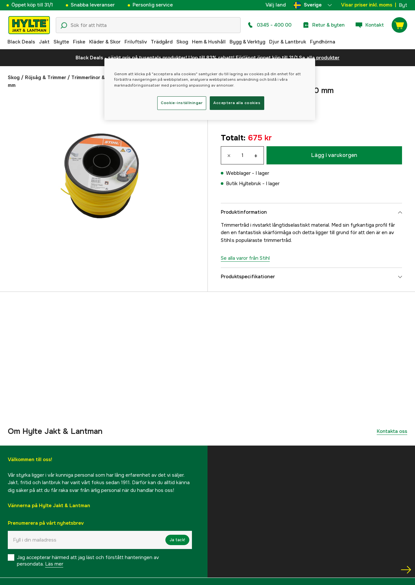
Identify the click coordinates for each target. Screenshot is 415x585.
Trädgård (161, 42)
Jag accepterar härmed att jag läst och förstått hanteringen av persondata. (88, 560)
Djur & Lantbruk (287, 42)
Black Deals (21, 42)
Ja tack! (177, 540)
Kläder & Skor (105, 42)
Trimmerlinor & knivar (95, 77)
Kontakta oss (392, 431)
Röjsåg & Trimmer (45, 77)
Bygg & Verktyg (247, 42)
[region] (209, 89)
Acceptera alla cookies (237, 103)
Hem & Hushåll (209, 42)
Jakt (44, 42)
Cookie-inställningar (181, 103)
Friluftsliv (135, 42)
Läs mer (54, 564)
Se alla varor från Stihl (245, 258)
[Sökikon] (64, 25)
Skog (182, 42)
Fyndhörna (322, 42)
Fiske (79, 42)
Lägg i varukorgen (334, 155)
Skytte (61, 42)
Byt (403, 5)
